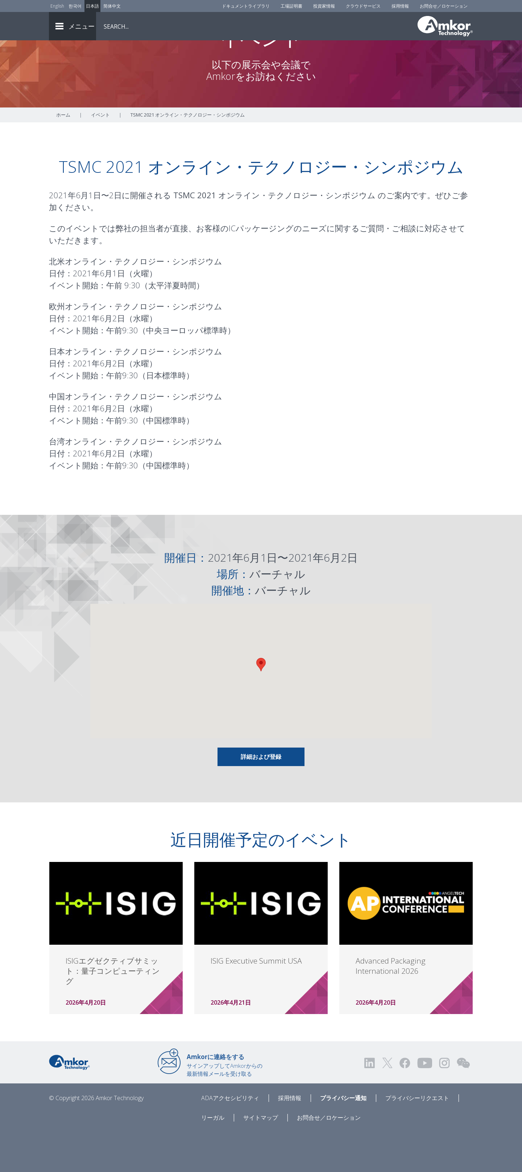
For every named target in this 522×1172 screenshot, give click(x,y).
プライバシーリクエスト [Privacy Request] (417, 1138)
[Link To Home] (445, 26)
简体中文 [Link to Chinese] (112, 6)
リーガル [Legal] (212, 1158)
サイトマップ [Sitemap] (260, 1158)
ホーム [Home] (63, 155)
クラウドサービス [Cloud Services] (363, 6)
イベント (100, 155)
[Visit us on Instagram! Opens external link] (444, 1103)
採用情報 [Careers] (400, 6)
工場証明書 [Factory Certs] (291, 6)
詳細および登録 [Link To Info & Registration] (261, 797)
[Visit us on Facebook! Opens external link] (404, 1103)
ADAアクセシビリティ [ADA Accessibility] (230, 1138)
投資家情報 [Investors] (324, 6)
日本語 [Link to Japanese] (92, 6)
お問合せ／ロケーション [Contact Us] (444, 6)
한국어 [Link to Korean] (75, 6)
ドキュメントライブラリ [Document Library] (246, 6)
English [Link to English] (57, 6)
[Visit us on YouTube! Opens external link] (424, 1103)
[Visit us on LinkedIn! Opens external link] (370, 1103)
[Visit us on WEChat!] (463, 1103)
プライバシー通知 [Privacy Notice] (343, 1138)
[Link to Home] (69, 1102)
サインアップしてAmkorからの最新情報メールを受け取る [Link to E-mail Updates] (224, 1105)
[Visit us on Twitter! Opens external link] (387, 1103)
